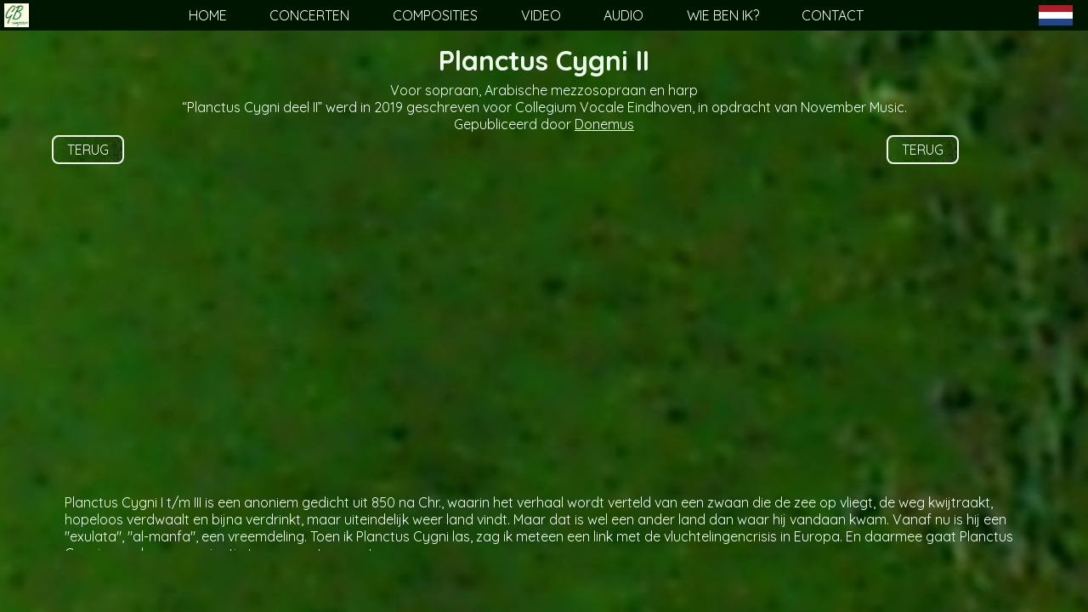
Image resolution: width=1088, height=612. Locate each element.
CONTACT (833, 15)
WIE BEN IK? (723, 15)
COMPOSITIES (435, 15)
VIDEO (541, 15)
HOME (208, 15)
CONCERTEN (309, 15)
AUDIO (623, 15)
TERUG (88, 149)
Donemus (604, 124)
